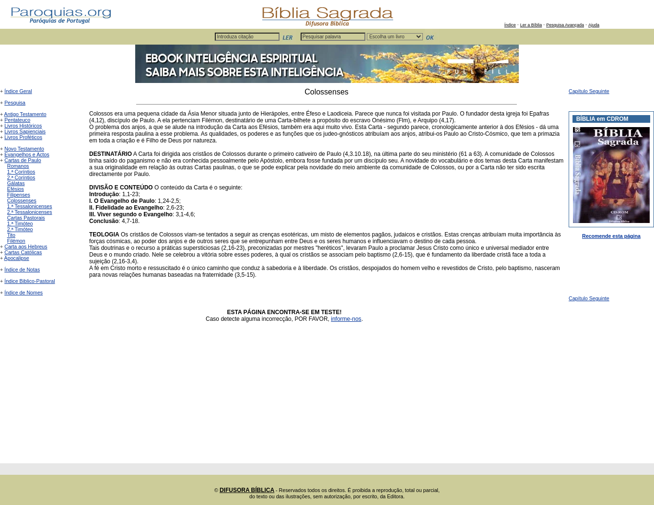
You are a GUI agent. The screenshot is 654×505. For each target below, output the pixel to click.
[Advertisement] (326, 396)
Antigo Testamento (25, 114)
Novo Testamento (24, 149)
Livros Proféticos (23, 137)
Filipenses (18, 195)
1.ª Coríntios (21, 172)
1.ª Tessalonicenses (29, 206)
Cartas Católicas (23, 252)
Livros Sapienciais (25, 131)
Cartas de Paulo (22, 160)
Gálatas (16, 183)
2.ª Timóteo (20, 229)
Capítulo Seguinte (589, 91)
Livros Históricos (23, 126)
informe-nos (346, 319)
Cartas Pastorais (26, 218)
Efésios (15, 189)
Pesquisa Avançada (565, 25)
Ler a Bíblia (531, 25)
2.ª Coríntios (21, 177)
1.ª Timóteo (20, 223)
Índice (510, 25)
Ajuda (593, 25)
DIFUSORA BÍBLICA (247, 490)
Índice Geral (18, 91)
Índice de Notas (22, 269)
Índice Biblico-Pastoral (29, 281)
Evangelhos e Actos (26, 154)
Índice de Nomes (23, 292)
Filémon (16, 241)
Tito (11, 235)
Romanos (18, 166)
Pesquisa (14, 103)
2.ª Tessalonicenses (29, 212)
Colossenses (21, 200)
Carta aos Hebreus (25, 246)
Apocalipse (16, 258)
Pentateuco (17, 120)
